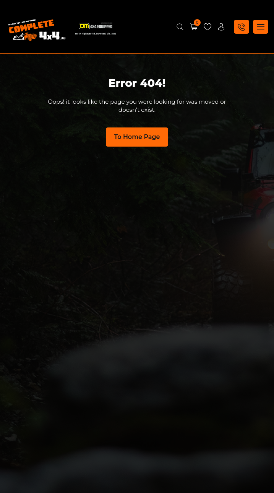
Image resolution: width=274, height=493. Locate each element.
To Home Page (137, 136)
